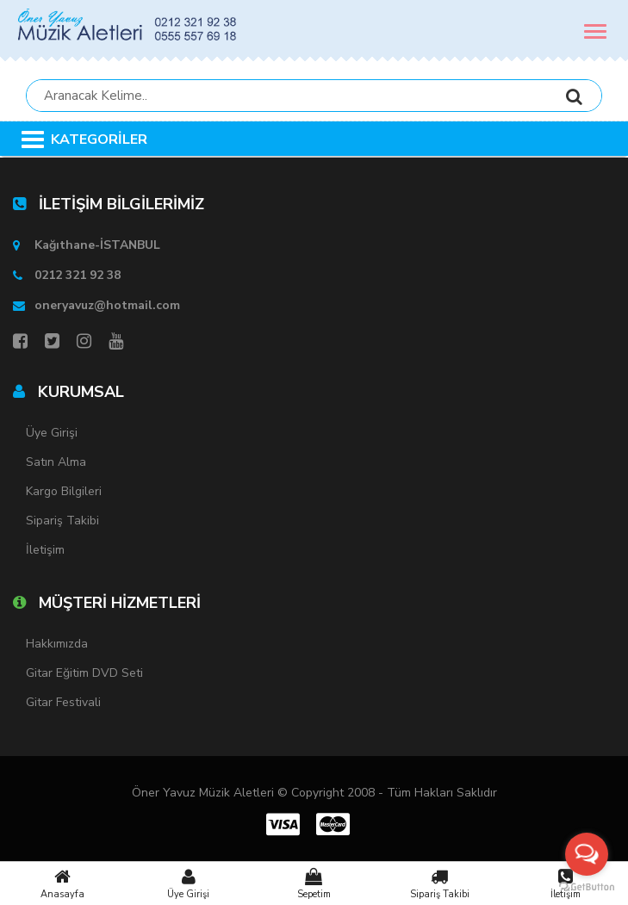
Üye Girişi (189, 883)
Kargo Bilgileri (64, 491)
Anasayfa (63, 883)
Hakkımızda (57, 643)
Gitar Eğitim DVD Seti (84, 673)
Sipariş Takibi (439, 883)
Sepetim (314, 883)
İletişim (45, 550)
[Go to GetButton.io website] (586, 887)
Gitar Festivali (63, 702)
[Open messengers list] (586, 854)
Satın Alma (56, 462)
